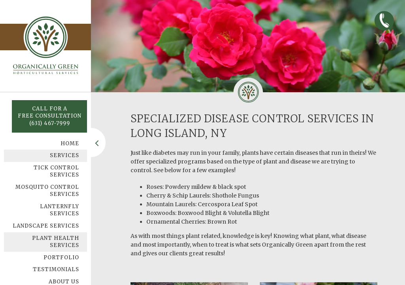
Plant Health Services (55, 242)
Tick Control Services (56, 171)
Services (64, 155)
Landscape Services (46, 225)
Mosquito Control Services (47, 191)
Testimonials (56, 269)
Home (70, 143)
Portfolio (61, 257)
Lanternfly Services (59, 210)
